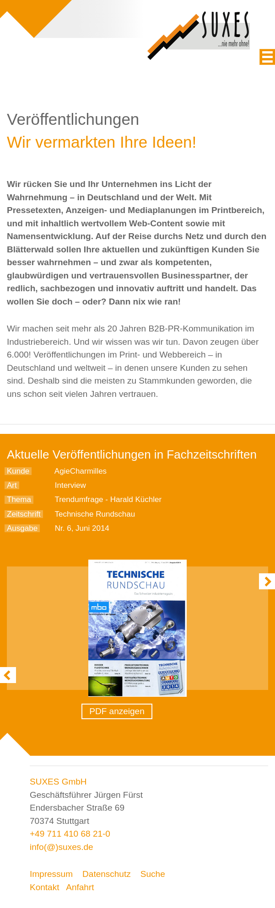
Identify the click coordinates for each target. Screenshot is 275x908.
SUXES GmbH (58, 781)
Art (12, 485)
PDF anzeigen (116, 711)
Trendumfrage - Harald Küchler (108, 499)
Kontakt (44, 887)
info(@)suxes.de (61, 847)
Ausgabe (22, 528)
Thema (19, 499)
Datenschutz (106, 874)
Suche (152, 874)
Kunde (18, 471)
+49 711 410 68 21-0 (70, 834)
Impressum (51, 874)
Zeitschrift (24, 514)
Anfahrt (80, 887)
